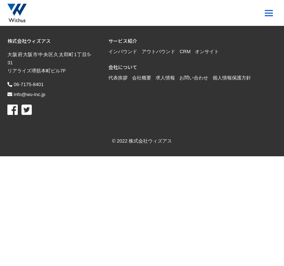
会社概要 (141, 52)
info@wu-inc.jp (29, 68)
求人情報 (165, 52)
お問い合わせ (193, 52)
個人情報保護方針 (232, 52)
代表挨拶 (118, 52)
